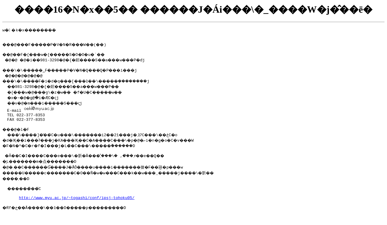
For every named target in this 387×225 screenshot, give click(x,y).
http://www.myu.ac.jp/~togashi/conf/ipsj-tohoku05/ (77, 207)
